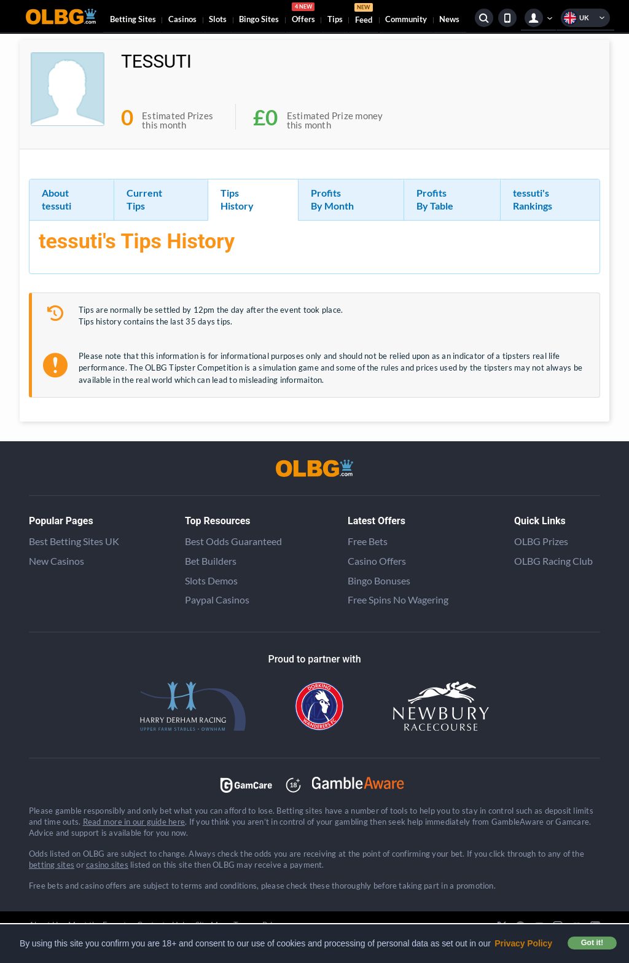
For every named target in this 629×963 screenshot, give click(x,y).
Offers (303, 15)
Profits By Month (332, 199)
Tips (335, 19)
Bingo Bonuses (379, 580)
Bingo (259, 19)
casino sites (107, 865)
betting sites (51, 865)
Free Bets (368, 541)
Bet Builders (210, 561)
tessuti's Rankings (532, 199)
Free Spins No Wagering (398, 599)
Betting (133, 19)
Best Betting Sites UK (74, 541)
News (449, 19)
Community (406, 19)
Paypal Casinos (217, 599)
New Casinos (56, 561)
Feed (363, 15)
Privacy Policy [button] (523, 943)
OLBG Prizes (541, 541)
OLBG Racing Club (553, 561)
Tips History (237, 199)
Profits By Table (434, 199)
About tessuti (56, 199)
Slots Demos (211, 580)
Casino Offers (377, 561)
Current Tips (144, 199)
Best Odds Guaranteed (233, 541)
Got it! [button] (592, 942)
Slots (218, 19)
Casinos (182, 19)
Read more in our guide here (134, 822)
